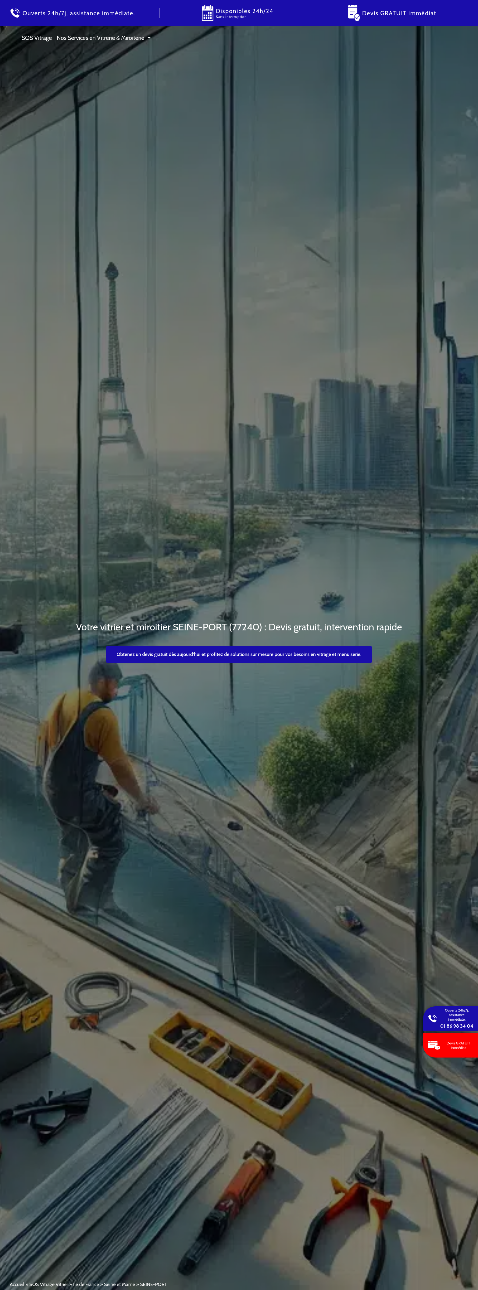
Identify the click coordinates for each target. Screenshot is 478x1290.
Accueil (17, 1284)
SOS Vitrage (37, 37)
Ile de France (86, 1284)
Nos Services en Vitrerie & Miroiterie (100, 37)
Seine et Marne (119, 1284)
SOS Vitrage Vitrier (48, 1284)
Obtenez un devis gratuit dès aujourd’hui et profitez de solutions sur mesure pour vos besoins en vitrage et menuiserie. (238, 654)
